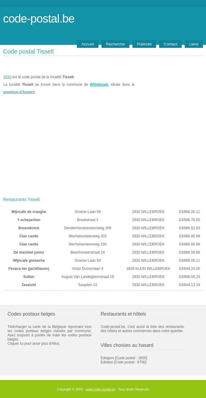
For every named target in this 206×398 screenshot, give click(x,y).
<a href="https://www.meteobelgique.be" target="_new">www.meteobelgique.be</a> (169, 84)
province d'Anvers (19, 92)
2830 (7, 77)
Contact (170, 44)
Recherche (115, 44)
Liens (193, 44)
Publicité (144, 44)
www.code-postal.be (100, 389)
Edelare (107, 362)
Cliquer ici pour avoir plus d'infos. (34, 343)
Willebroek (99, 84)
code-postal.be (38, 18)
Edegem (107, 358)
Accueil (87, 44)
